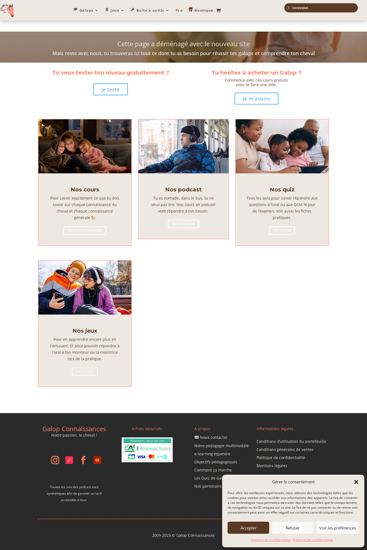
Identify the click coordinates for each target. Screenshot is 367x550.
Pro (179, 10)
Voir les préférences (337, 528)
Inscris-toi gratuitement (84, 219)
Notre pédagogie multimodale (221, 435)
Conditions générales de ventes (284, 439)
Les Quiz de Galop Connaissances (224, 467)
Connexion (297, 8)
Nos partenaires (208, 476)
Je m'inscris (256, 87)
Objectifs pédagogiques (215, 451)
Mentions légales (271, 455)
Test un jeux (85, 361)
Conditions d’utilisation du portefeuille (291, 431)
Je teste (111, 78)
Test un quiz (282, 219)
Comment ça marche (213, 459)
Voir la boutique (183, 213)
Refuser (293, 528)
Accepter (248, 528)
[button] (356, 482)
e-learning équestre (212, 443)
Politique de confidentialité (271, 540)
